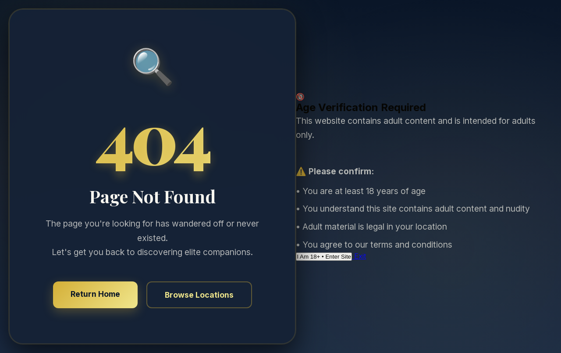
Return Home (95, 294)
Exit (359, 256)
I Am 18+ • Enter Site (324, 256)
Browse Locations (199, 294)
